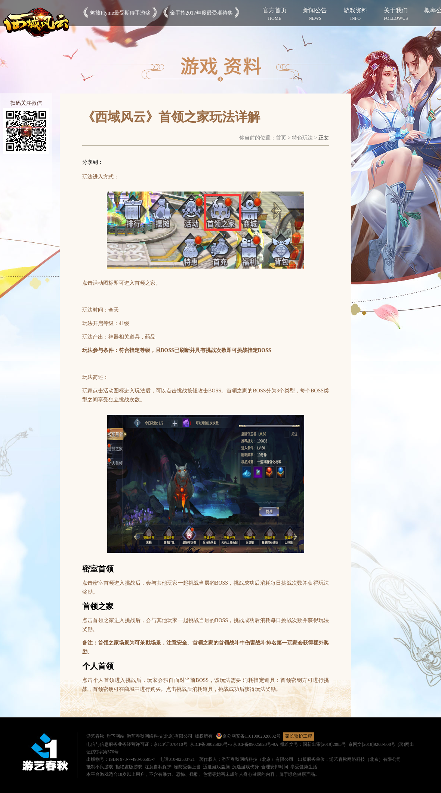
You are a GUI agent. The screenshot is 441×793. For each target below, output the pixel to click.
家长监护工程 (298, 736)
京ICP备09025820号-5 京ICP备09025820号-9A (234, 744)
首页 (281, 138)
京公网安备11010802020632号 (248, 736)
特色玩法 (302, 138)
